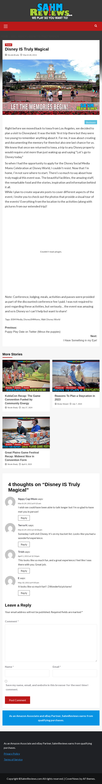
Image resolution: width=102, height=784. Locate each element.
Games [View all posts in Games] (18, 388)
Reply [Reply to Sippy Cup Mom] (24, 517)
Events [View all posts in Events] (9, 388)
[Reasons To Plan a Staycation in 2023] (76, 376)
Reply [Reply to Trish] (24, 570)
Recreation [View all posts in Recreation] (71, 388)
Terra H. (23, 525)
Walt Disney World (50, 319)
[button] (5, 26)
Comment (12, 621)
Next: (51, 338)
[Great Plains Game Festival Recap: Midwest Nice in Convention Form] (26, 432)
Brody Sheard (62, 404)
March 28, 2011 (30, 55)
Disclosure (91, 122)
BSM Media (17, 319)
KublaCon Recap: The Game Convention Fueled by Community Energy (22, 399)
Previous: (51, 330)
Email (57, 666)
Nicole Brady (13, 55)
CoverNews (72, 778)
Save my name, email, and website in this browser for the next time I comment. (47, 687)
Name (9, 666)
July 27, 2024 (27, 408)
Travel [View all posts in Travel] (8, 45)
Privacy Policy (12, 753)
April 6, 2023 (27, 464)
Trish (21, 551)
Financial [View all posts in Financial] (60, 388)
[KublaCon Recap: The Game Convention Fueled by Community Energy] (26, 376)
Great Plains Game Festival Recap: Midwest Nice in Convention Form (22, 456)
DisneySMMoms (32, 319)
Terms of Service (13, 759)
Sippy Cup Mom (27, 498)
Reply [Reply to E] (24, 592)
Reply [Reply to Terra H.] (24, 544)
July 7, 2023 (77, 404)
